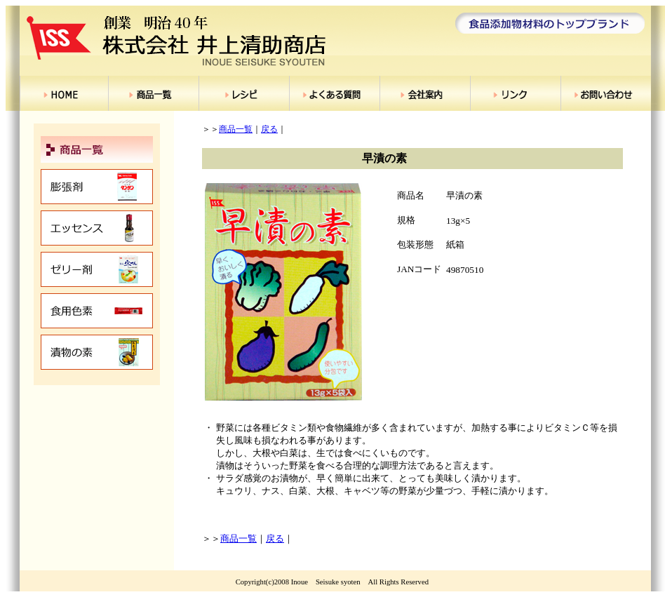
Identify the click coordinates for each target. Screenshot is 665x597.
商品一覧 (236, 129)
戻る (269, 129)
